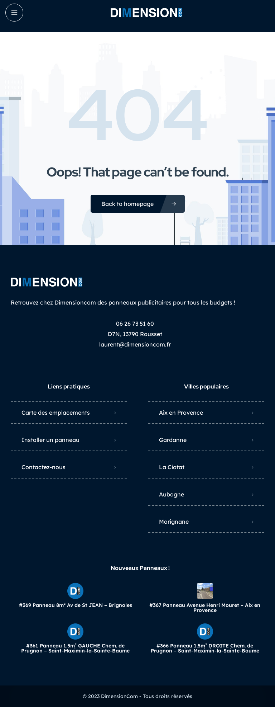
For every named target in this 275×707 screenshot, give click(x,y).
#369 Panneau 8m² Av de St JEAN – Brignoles (75, 605)
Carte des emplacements (55, 412)
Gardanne (173, 439)
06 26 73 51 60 (135, 323)
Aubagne (171, 494)
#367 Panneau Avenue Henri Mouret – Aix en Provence (204, 608)
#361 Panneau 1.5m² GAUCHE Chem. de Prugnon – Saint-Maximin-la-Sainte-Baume (75, 648)
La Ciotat (171, 467)
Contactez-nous (43, 467)
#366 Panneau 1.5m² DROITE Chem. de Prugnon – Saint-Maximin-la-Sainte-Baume (205, 648)
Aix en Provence (181, 412)
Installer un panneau (50, 439)
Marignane (174, 521)
